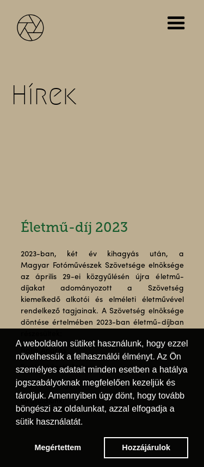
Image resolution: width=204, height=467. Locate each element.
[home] (38, 26)
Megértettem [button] (58, 447)
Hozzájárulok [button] (146, 447)
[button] (178, 23)
